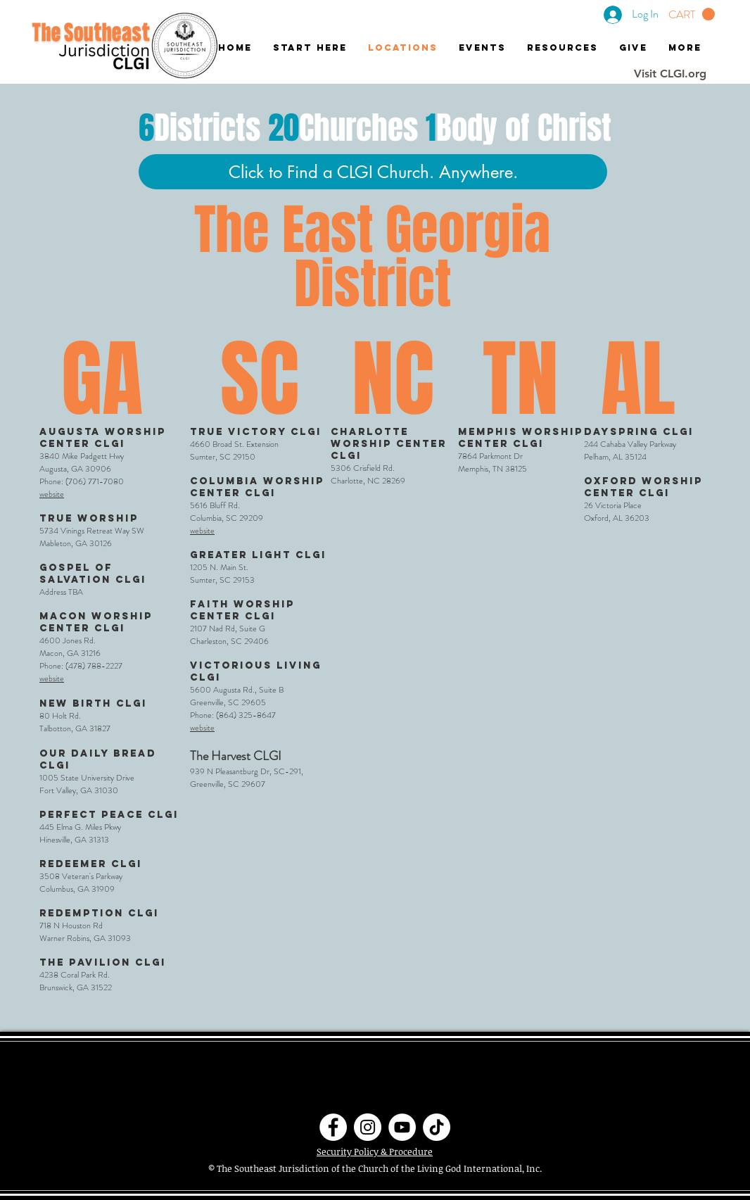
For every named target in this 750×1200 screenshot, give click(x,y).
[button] (691, 14)
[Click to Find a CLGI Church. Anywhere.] (373, 171)
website (51, 494)
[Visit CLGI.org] (670, 74)
